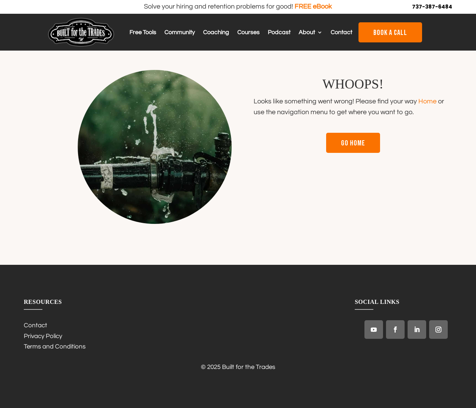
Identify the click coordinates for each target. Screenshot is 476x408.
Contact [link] (341, 32)
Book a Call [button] (390, 32)
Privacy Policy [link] (43, 336)
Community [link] (179, 32)
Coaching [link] (216, 32)
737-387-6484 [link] (432, 6)
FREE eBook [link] (313, 6)
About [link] (307, 32)
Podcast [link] (279, 32)
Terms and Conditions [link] (55, 346)
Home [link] (427, 101)
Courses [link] (248, 32)
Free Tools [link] (142, 32)
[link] (81, 45)
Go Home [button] (353, 143)
